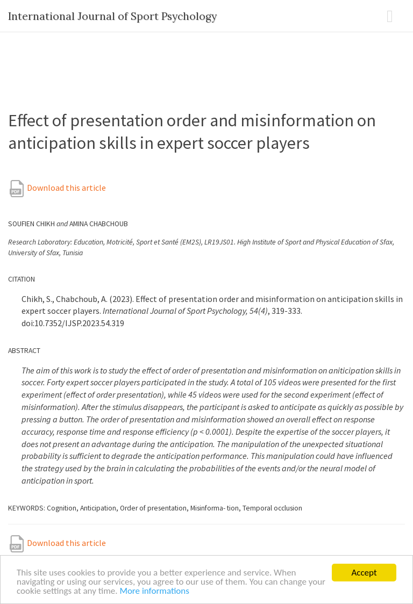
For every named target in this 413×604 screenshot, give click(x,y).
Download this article (57, 187)
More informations (154, 591)
